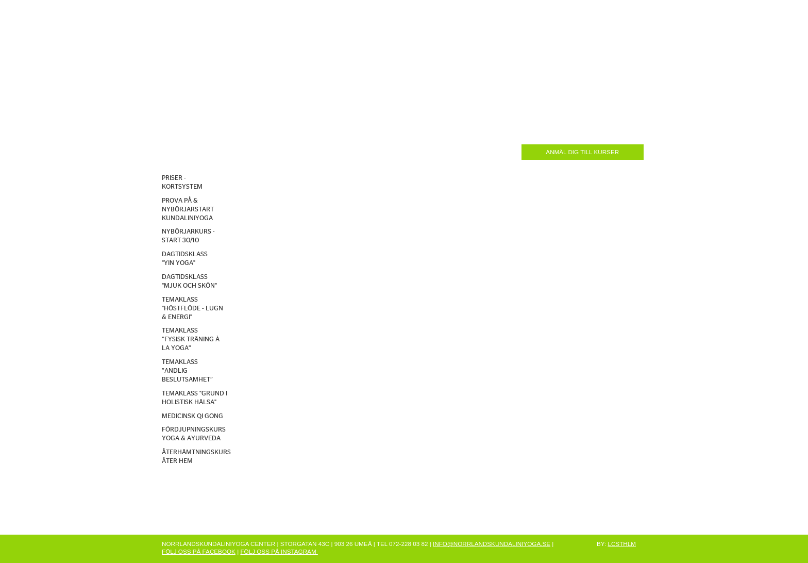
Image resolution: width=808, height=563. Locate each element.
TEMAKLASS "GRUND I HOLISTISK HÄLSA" (194, 398)
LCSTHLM (622, 543)
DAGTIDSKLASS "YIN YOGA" (185, 259)
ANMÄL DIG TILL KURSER (582, 151)
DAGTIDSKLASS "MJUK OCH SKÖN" (189, 281)
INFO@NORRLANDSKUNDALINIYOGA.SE (491, 543)
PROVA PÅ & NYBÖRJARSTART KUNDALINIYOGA (188, 209)
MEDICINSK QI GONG (192, 416)
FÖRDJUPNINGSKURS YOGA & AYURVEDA (194, 434)
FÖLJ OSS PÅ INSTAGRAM (278, 551)
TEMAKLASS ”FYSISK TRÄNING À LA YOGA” (191, 339)
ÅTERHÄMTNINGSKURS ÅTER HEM (196, 457)
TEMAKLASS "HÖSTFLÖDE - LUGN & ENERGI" (192, 308)
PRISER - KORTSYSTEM (182, 182)
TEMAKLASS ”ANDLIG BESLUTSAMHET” (187, 371)
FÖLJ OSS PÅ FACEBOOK (198, 551)
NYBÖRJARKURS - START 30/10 (188, 236)
